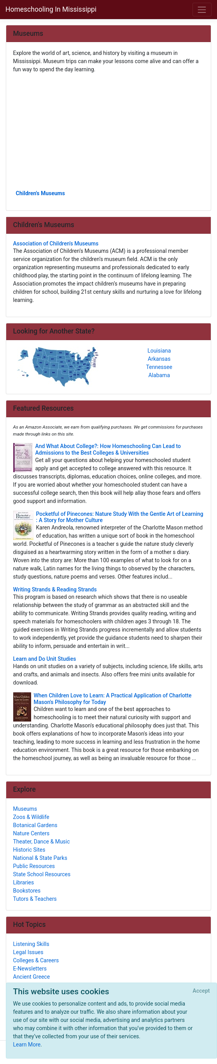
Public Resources (34, 866)
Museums (25, 809)
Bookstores (27, 891)
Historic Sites (29, 850)
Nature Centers (31, 833)
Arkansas (159, 359)
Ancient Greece (31, 977)
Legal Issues (28, 952)
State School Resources (42, 874)
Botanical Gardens (35, 825)
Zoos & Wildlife (31, 817)
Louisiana (159, 351)
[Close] (201, 991)
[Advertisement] (108, 130)
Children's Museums (40, 193)
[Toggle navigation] (202, 9)
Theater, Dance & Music (41, 841)
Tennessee (159, 367)
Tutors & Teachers (35, 899)
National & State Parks (40, 858)
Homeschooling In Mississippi (50, 9)
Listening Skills (31, 944)
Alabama (159, 375)
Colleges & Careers (36, 960)
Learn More (27, 1044)
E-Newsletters (30, 968)
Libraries (23, 882)
